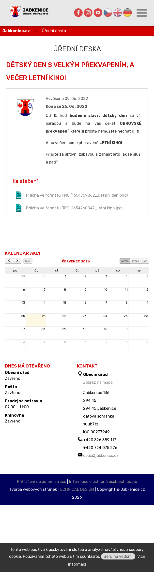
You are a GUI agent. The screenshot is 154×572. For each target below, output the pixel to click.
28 (43, 329)
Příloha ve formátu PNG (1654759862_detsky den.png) (71, 195)
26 (146, 316)
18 (126, 302)
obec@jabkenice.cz (101, 455)
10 (105, 289)
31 (105, 329)
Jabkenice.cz (16, 30)
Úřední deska (54, 30)
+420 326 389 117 (99, 439)
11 (126, 289)
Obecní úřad (17, 373)
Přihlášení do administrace (41, 481)
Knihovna (14, 415)
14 (44, 302)
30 (44, 276)
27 (23, 329)
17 (105, 302)
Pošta (11, 387)
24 (105, 316)
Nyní (28, 260)
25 (126, 316)
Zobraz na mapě (98, 382)
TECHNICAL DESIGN (76, 489)
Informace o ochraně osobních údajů (103, 481)
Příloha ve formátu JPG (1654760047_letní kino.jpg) (69, 208)
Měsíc (124, 260)
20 (23, 316)
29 (23, 276)
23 (85, 316)
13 (23, 302)
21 (44, 316)
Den (144, 260)
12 (146, 289)
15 (64, 302)
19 (146, 302)
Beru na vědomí (118, 556)
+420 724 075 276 (100, 447)
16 (85, 302)
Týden (135, 260)
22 (64, 316)
